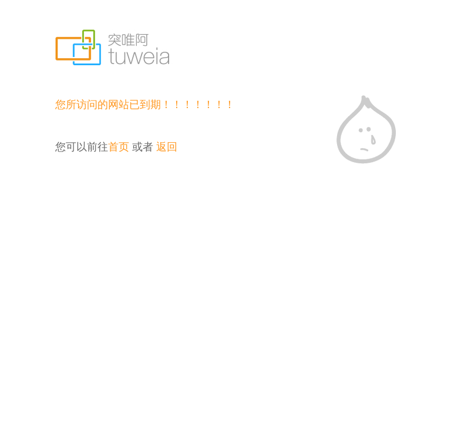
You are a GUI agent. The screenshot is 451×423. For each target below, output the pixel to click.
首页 (118, 147)
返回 (166, 147)
